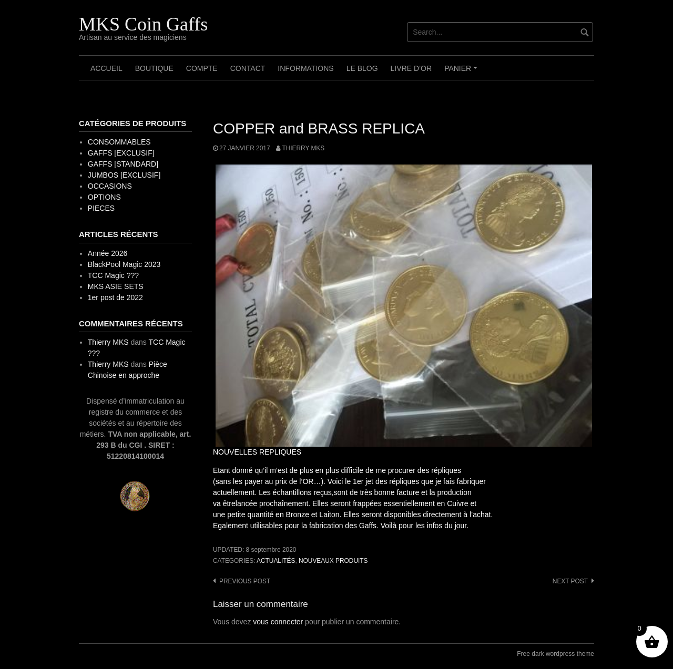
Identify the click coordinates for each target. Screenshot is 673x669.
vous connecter (278, 621)
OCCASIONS (110, 186)
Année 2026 (108, 253)
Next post (570, 581)
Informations (305, 68)
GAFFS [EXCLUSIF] (121, 153)
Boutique (154, 68)
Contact (248, 68)
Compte (202, 68)
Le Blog (362, 68)
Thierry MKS (303, 148)
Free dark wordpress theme (555, 653)
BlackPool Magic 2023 (124, 264)
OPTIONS (104, 197)
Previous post (244, 581)
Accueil (106, 68)
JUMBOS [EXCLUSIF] (124, 175)
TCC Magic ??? (113, 275)
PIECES (101, 208)
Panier (462, 72)
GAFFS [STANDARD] (123, 164)
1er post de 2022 (115, 297)
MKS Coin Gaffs (143, 24)
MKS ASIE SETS (116, 286)
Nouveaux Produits (333, 560)
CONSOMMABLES (119, 142)
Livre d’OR (411, 68)
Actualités (276, 560)
